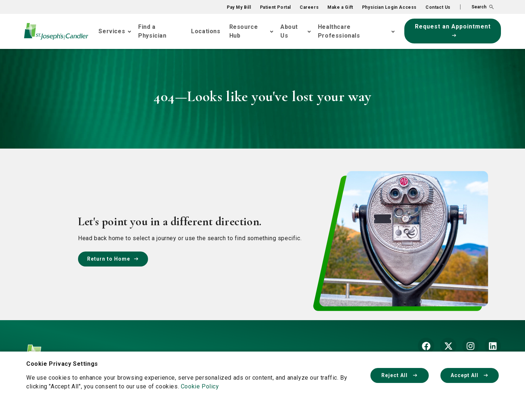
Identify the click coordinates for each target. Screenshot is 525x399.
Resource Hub (243, 31)
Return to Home (113, 259)
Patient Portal (275, 7)
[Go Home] (56, 31)
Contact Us (438, 7)
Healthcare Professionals (339, 31)
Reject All (399, 375)
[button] (477, 7)
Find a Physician (152, 31)
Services (111, 31)
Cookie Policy (200, 386)
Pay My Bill (239, 7)
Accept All (470, 375)
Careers (309, 7)
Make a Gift (340, 7)
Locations (205, 31)
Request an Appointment (453, 30)
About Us (289, 31)
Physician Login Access (389, 7)
